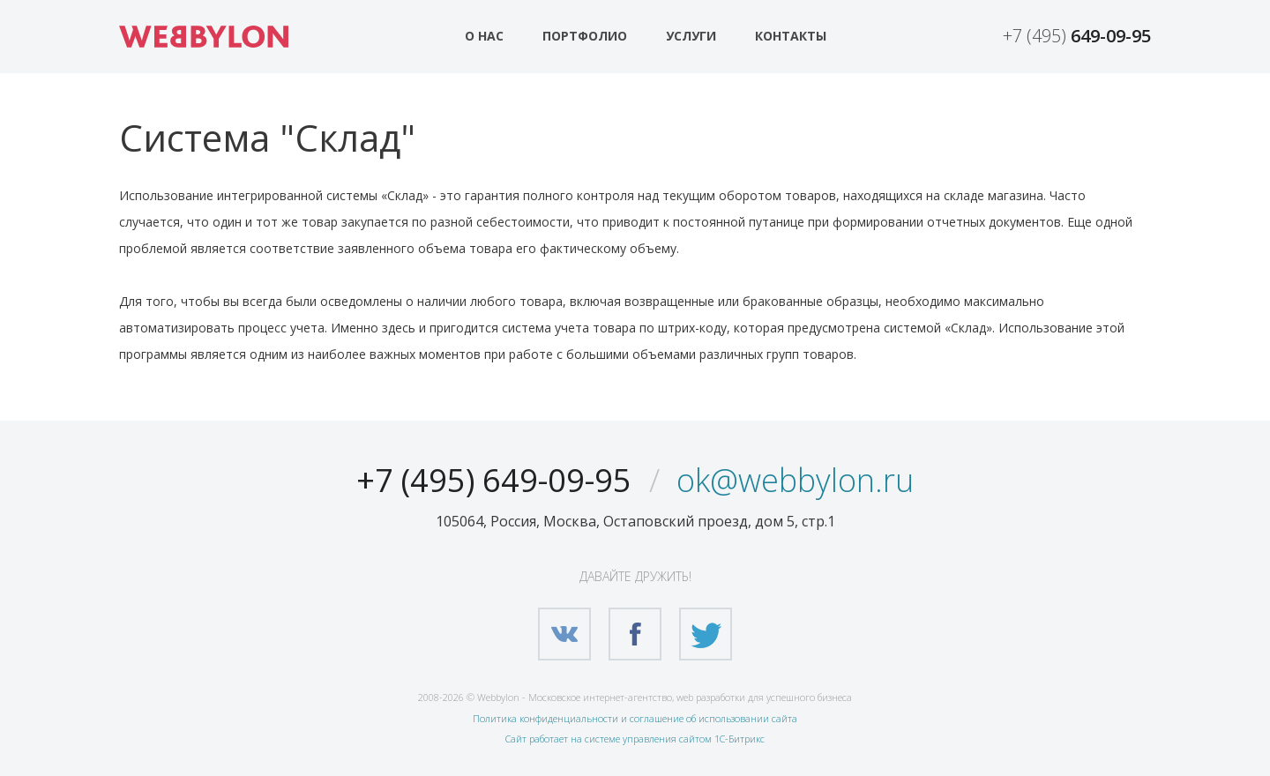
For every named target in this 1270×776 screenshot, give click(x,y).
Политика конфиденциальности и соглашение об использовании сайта (635, 718)
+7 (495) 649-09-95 (493, 480)
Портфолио (584, 35)
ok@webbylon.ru (795, 480)
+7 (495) (1077, 36)
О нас (484, 35)
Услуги (691, 35)
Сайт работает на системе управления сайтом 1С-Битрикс (635, 738)
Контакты (790, 35)
